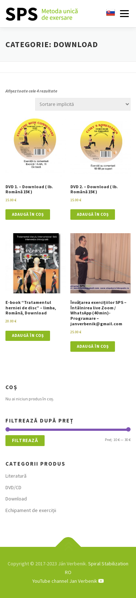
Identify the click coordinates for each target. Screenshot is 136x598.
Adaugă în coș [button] (28, 214)
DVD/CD (13, 487)
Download (16, 498)
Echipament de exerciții (30, 510)
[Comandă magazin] (83, 104)
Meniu (123, 13)
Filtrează (25, 440)
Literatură (15, 476)
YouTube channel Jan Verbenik (68, 581)
